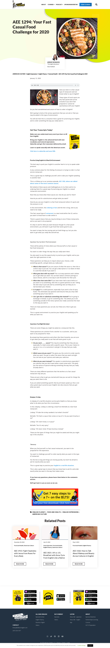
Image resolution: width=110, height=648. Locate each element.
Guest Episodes (47, 545)
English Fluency (42, 74)
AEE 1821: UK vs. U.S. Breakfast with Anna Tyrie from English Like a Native (54, 555)
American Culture (19, 74)
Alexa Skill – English (75, 620)
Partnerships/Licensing (92, 620)
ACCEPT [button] (90, 645)
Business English (40, 622)
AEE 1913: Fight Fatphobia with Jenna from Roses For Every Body (25, 553)
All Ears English (41, 614)
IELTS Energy (58, 614)
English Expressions (31, 74)
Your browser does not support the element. (55, 85)
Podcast (59, 4)
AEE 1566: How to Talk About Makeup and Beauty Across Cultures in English (83, 553)
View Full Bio (51, 66)
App (71, 622)
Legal (68, 642)
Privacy (59, 642)
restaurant (49, 213)
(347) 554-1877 (17, 630)
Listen (72, 614)
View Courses (85, 4)
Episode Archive (40, 617)
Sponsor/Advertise (71, 4)
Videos (37, 625)
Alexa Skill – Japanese (75, 617)
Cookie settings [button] (81, 645)
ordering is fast (51, 208)
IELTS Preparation (90, 625)
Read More (20, 564)
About (43, 4)
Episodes (56, 617)
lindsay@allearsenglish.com (20, 628)
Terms (63, 642)
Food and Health (52, 74)
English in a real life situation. (64, 465)
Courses (50, 4)
